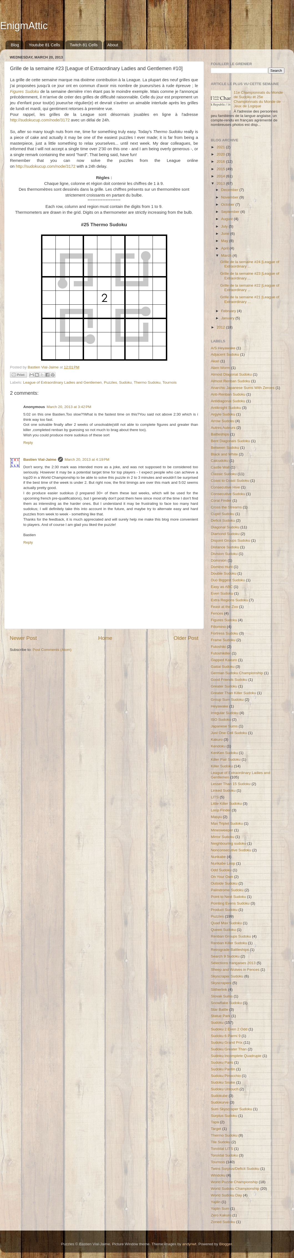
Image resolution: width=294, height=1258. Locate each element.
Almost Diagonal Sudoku (231, 374)
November (230, 197)
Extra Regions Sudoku (229, 600)
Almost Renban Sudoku (230, 381)
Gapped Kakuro (224, 660)
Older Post (186, 638)
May (225, 241)
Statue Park (220, 1016)
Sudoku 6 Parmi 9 (225, 1036)
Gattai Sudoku (223, 666)
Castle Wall (220, 467)
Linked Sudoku (223, 790)
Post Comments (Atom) (52, 650)
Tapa (215, 1122)
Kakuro (217, 739)
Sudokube (219, 1096)
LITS (215, 797)
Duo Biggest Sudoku (228, 580)
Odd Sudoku (221, 870)
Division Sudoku (224, 554)
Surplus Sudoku (224, 1116)
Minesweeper (222, 830)
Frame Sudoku (223, 640)
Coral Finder (221, 500)
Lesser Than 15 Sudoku (230, 784)
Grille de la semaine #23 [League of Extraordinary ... (249, 275)
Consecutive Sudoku (228, 494)
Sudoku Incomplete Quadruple (236, 1056)
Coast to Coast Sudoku (230, 480)
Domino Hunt (222, 567)
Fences (217, 613)
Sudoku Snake (223, 1082)
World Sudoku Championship (235, 1188)
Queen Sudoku (223, 930)
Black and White (224, 454)
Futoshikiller (221, 653)
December (230, 190)
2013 (221, 183)
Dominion (219, 560)
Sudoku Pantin (223, 1069)
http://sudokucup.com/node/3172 (40, 120)
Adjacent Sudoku (225, 354)
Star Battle (219, 1009)
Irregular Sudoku (225, 713)
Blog (15, 44)
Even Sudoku (222, 593)
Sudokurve (220, 1102)
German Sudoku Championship (237, 673)
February (229, 311)
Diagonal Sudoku (225, 527)
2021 (221, 147)
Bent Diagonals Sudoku (230, 441)
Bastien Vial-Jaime (39, 459)
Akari (215, 361)
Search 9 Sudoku (225, 956)
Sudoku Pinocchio (226, 1076)
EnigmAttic (24, 25)
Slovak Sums (222, 996)
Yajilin (215, 1202)
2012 (221, 327)
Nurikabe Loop (223, 863)
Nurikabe (218, 857)
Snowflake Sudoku (226, 1003)
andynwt (189, 1244)
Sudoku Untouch (225, 1089)
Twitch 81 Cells (84, 44)
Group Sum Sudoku (227, 699)
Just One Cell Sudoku (229, 733)
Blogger (225, 1244)
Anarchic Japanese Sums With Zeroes (243, 388)
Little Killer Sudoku (226, 803)
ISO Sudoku (221, 719)
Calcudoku (220, 461)
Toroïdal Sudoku (224, 1155)
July (225, 226)
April (225, 248)
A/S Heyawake (223, 348)
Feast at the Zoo (224, 607)
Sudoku (125, 382)
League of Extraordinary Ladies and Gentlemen (62, 382)
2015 (221, 169)
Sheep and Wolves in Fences (235, 969)
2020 (221, 154)
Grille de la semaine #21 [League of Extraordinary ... (249, 299)
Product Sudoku (224, 910)
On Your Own (222, 877)
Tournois (170, 382)
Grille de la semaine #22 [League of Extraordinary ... (249, 287)
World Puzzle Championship (234, 1182)
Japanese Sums (224, 726)
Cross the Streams (226, 507)
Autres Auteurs (223, 428)
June (225, 233)
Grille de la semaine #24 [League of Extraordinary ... (249, 264)
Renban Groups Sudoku (231, 936)
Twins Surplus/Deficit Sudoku (235, 1169)
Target (216, 1129)
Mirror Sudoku (222, 837)
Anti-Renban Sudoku (228, 394)
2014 (221, 176)
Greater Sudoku (224, 686)
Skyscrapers (221, 983)
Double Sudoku (223, 573)
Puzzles (110, 382)
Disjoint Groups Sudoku (230, 540)
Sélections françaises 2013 (233, 963)
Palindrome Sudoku (227, 890)
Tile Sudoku (220, 1142)
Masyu (216, 817)
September (230, 212)
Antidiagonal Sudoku (228, 401)
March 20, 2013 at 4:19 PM (87, 459)
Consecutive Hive (225, 487)
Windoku (218, 1175)
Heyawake (219, 706)
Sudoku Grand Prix (226, 1042)
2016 (221, 161)
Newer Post (23, 638)
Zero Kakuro (221, 1215)
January (228, 318)
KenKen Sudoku (224, 753)
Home (105, 638)
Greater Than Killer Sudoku (233, 693)
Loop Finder (221, 810)
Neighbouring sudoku (228, 843)
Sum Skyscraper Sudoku (231, 1109)
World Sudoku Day (226, 1195)
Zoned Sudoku (223, 1222)
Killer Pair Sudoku (225, 759)
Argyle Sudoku (223, 414)
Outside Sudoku (224, 883)
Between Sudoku (225, 447)
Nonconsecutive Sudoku (231, 850)
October (228, 204)
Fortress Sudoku (224, 633)
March (226, 255)
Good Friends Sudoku (229, 680)
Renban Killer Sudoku (229, 943)
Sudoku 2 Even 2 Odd (229, 1029)
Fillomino (218, 627)
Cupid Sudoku (222, 514)
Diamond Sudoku (225, 534)
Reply (28, 442)
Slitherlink (219, 989)
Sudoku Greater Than (229, 1049)
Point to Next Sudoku (228, 897)
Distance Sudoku (225, 547)
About (112, 44)
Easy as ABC (222, 587)
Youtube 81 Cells (44, 44)
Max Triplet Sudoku (227, 823)
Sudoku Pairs (222, 1062)
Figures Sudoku (224, 620)
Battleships (220, 434)
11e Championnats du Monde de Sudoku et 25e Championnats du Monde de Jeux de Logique (258, 99)
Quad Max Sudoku (226, 923)
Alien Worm (220, 368)
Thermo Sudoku (147, 382)
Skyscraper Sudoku (227, 976)
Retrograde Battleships (230, 950)
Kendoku (218, 746)
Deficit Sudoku (223, 520)
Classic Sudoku (224, 474)
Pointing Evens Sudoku (230, 903)
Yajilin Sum (220, 1208)
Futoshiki (218, 647)
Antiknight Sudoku (226, 408)
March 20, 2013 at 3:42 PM (69, 407)
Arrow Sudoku (222, 421)
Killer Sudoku (222, 766)
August (227, 219)
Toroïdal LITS (222, 1149)
